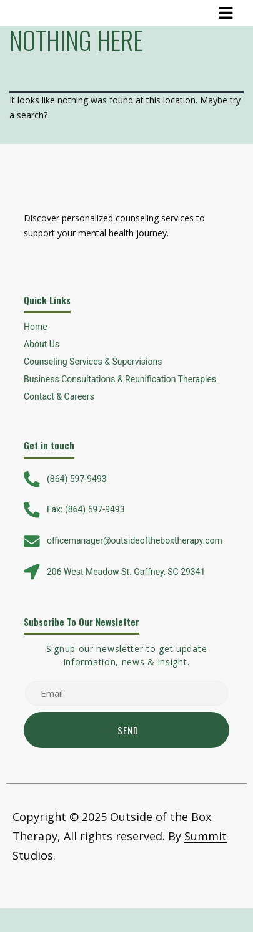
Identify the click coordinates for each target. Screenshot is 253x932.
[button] (226, 13)
